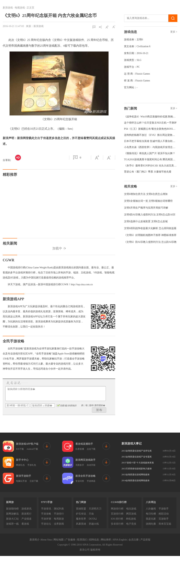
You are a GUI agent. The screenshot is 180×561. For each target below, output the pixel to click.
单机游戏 (131, 518)
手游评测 (46, 518)
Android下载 (32, 449)
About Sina (46, 539)
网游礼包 (20, 465)
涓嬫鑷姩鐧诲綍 (67, 405)
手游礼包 (31, 465)
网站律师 (106, 539)
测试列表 (59, 508)
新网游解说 (12, 513)
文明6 (140, 39)
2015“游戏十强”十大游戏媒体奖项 (138, 462)
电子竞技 (131, 523)
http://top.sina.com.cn (82, 284)
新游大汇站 (12, 518)
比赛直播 (79, 449)
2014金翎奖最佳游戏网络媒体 (136, 480)
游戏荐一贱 (12, 523)
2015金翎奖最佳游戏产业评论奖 (137, 451)
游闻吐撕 (151, 523)
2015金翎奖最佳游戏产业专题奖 (137, 456)
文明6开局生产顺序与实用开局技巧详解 (146, 207)
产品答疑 (145, 539)
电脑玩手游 (21, 481)
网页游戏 (131, 513)
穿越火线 (94, 523)
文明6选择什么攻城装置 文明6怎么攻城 (146, 221)
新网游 (10, 502)
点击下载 (91, 449)
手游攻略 (46, 513)
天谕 (91, 513)
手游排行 (59, 513)
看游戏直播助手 (84, 443)
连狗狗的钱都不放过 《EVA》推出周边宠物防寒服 (152, 135)
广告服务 (70, 539)
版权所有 (95, 549)
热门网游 (81, 502)
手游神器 (91, 481)
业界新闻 (59, 523)
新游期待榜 (12, 508)
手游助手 (164, 508)
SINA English (120, 539)
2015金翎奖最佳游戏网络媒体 (136, 474)
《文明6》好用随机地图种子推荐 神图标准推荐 (150, 235)
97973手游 (46, 502)
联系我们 (82, 539)
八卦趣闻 (151, 508)
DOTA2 (93, 518)
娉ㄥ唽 (84, 405)
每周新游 (59, 518)
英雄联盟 (81, 508)
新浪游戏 (8, 7)
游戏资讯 (26, 508)
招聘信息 (94, 539)
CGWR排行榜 (119, 502)
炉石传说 (81, 513)
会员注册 (134, 539)
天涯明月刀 (95, 508)
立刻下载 (34, 481)
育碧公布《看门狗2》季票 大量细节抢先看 (147, 171)
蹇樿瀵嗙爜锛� (97, 405)
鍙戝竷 (99, 410)
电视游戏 (20, 7)
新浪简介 (35, 539)
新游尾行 (26, 513)
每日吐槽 (151, 513)
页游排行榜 (117, 513)
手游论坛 (46, 523)
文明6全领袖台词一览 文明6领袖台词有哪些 (148, 201)
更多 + (173, 31)
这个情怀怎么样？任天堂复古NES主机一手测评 (150, 122)
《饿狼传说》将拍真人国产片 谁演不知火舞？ (149, 153)
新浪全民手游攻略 (85, 476)
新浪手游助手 (23, 476)
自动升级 (91, 465)
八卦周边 (151, 502)
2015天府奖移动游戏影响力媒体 (137, 468)
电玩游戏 (131, 508)
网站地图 (58, 539)
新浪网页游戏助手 (85, 460)
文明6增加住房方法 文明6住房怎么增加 (146, 194)
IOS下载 (20, 449)
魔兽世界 (81, 518)
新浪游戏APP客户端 (27, 443)
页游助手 (164, 518)
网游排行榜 (117, 508)
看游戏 (25, 523)
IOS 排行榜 (117, 518)
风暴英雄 (81, 523)
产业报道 (26, 518)
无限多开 (79, 465)
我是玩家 (151, 518)
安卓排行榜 (117, 523)
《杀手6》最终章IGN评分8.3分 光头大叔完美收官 (151, 165)
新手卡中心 (22, 460)
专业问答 (79, 481)
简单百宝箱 (165, 523)
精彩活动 (164, 513)
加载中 (59, 248)
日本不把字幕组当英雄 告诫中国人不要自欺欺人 (151, 141)
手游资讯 (46, 508)
